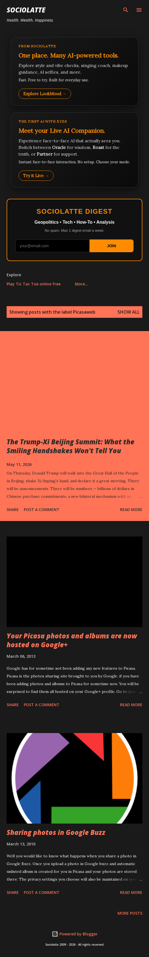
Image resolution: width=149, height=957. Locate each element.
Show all (128, 312)
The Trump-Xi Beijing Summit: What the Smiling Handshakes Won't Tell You (70, 446)
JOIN (111, 246)
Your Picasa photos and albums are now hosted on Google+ (72, 640)
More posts (129, 913)
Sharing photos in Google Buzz (56, 832)
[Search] (125, 10)
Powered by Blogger (75, 934)
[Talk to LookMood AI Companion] (74, 150)
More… (81, 284)
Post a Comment (41, 509)
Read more (131, 509)
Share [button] (13, 509)
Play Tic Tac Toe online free (34, 284)
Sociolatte (26, 9)
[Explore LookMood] (74, 71)
